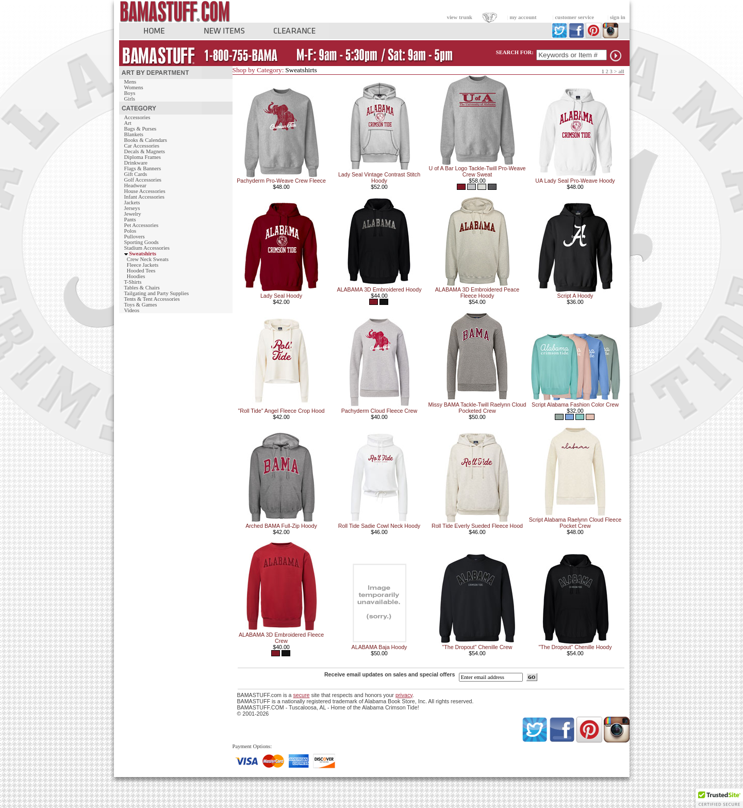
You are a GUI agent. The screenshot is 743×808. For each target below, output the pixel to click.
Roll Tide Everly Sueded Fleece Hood (477, 526)
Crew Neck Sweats (148, 259)
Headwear (135, 185)
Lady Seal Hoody (281, 296)
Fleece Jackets (142, 265)
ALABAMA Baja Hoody (379, 647)
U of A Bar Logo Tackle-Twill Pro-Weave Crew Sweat (477, 171)
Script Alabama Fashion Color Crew (575, 404)
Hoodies (136, 276)
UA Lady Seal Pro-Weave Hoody (575, 180)
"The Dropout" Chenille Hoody (575, 647)
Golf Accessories (143, 180)
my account (522, 17)
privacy (403, 695)
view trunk (459, 17)
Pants (130, 219)
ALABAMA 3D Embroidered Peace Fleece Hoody (477, 292)
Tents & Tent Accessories (152, 299)
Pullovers (134, 236)
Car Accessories (141, 146)
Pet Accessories (141, 225)
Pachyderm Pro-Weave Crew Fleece (281, 180)
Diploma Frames (142, 157)
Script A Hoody (575, 296)
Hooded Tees (141, 270)
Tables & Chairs (142, 287)
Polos (130, 231)
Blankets (133, 134)
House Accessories (145, 191)
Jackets (132, 202)
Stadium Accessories (147, 248)
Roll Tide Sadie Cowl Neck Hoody (379, 526)
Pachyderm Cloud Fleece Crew (379, 411)
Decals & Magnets (144, 151)
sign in (617, 17)
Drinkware (136, 163)
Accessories (137, 117)
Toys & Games (140, 305)
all (621, 71)
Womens (133, 87)
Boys (130, 93)
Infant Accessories (144, 197)
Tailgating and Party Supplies (156, 293)
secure (301, 695)
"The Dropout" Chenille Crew (477, 647)
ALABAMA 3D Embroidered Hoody (379, 289)
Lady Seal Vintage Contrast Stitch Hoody (379, 177)
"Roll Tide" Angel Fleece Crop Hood (281, 411)
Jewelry (132, 214)
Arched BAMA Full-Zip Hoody (281, 526)
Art (127, 123)
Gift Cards (135, 174)
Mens (130, 82)
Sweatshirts (142, 253)
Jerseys (132, 208)
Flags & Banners (142, 168)
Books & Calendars (145, 140)
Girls (129, 99)
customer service (574, 17)
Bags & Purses (140, 129)
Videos (132, 310)
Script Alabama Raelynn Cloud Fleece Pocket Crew (575, 522)
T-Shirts (133, 282)
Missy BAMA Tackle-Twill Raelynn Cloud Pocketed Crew (477, 407)
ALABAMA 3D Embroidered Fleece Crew (281, 638)
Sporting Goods (141, 242)
